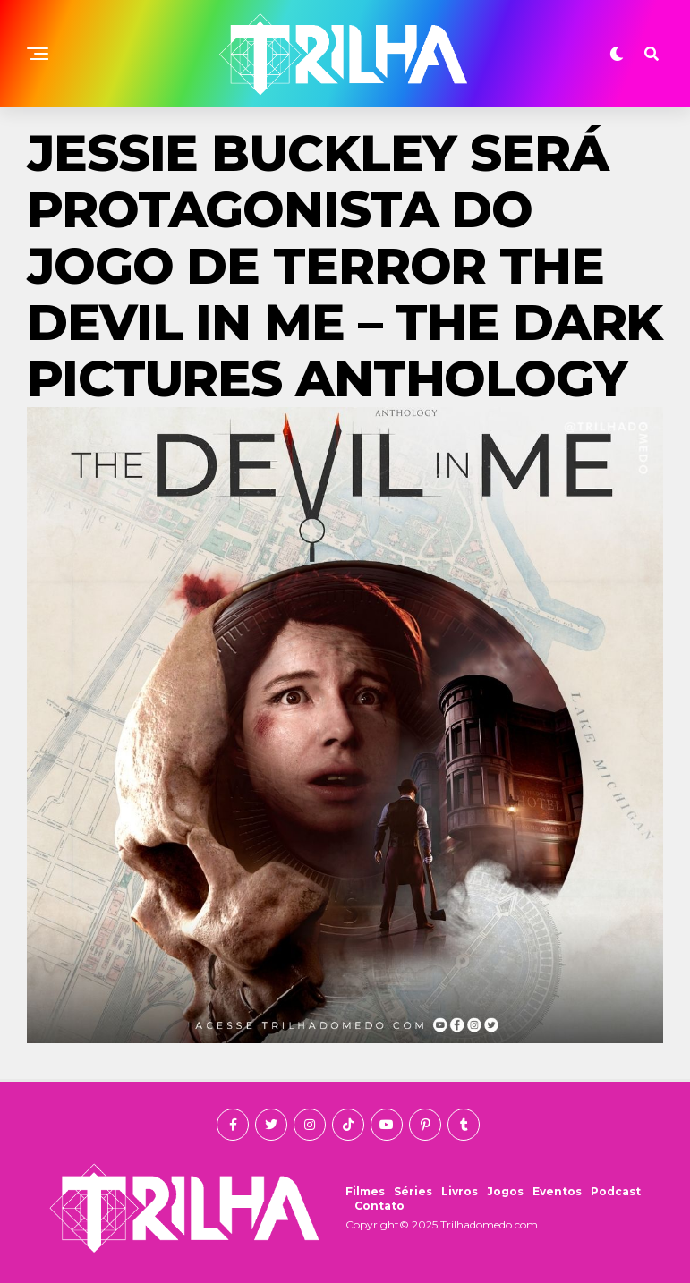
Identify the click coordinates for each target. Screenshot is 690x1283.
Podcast (616, 1191)
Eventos (557, 1191)
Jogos (505, 1191)
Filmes (365, 1191)
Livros (459, 1191)
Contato (379, 1205)
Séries (413, 1191)
